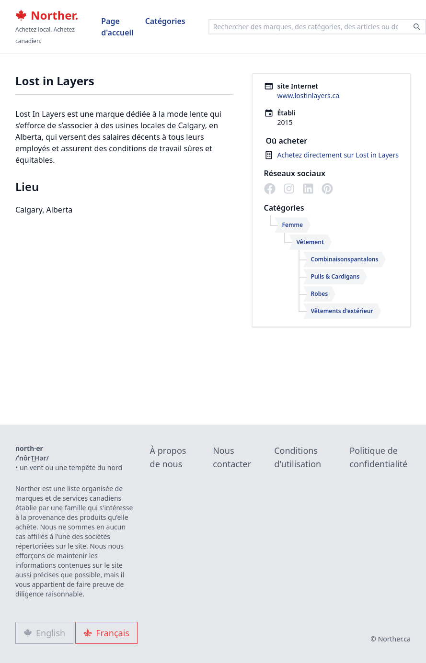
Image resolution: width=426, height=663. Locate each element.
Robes (319, 294)
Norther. (46, 15)
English (44, 633)
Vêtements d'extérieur (342, 311)
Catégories (165, 21)
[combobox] (317, 27)
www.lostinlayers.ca (308, 95)
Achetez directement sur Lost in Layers (338, 154)
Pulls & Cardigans (335, 276)
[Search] (417, 27)
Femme (292, 225)
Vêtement (310, 242)
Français (106, 633)
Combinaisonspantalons (345, 259)
